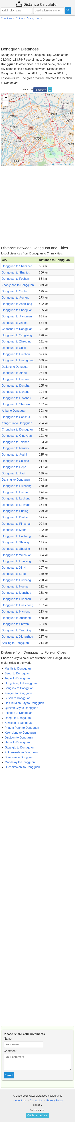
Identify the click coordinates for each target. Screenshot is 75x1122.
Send (9, 1075)
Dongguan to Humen (15, 379)
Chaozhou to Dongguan (17, 329)
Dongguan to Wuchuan (16, 555)
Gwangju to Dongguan (19, 747)
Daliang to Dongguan (15, 366)
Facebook (40, 89)
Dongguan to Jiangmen (17, 316)
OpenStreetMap (66, 164)
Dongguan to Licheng (15, 391)
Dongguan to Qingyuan (17, 435)
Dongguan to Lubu (14, 573)
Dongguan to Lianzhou (16, 592)
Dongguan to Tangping (16, 630)
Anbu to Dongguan (14, 410)
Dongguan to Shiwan (15, 624)
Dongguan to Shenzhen (17, 266)
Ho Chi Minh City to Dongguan (24, 703)
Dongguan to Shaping (16, 548)
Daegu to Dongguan (18, 717)
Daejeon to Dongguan (19, 737)
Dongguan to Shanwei (16, 404)
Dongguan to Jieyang (15, 297)
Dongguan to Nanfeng (16, 611)
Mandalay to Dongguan (20, 762)
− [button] (6, 103)
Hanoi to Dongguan (17, 742)
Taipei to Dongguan (17, 678)
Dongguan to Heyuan (15, 586)
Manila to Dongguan (18, 668)
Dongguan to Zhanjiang (17, 303)
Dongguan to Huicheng (17, 485)
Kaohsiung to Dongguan (20, 732)
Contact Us (36, 1100)
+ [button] (6, 98)
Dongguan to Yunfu (14, 291)
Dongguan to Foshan (15, 278)
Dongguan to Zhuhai (15, 322)
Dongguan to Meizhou (16, 448)
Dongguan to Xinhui (14, 372)
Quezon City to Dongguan (21, 707)
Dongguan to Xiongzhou (17, 636)
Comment (10, 1050)
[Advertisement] (37, 34)
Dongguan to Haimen (15, 492)
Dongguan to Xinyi (14, 567)
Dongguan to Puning (15, 511)
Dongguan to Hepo (14, 467)
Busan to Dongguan (17, 698)
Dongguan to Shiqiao (15, 460)
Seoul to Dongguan (17, 673)
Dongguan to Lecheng (16, 498)
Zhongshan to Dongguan (18, 285)
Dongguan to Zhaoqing (16, 341)
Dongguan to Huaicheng (17, 605)
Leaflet (52, 164)
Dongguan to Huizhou (16, 354)
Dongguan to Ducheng (16, 580)
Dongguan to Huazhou (16, 599)
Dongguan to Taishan (15, 442)
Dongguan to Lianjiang (16, 561)
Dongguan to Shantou (16, 272)
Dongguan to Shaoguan (17, 310)
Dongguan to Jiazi (13, 473)
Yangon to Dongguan (18, 693)
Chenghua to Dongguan (17, 429)
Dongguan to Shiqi (14, 347)
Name (8, 1038)
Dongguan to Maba (14, 529)
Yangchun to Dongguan (17, 423)
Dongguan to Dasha (15, 517)
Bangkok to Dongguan (19, 688)
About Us (20, 1100)
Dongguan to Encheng (16, 536)
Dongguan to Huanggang (18, 360)
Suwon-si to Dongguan (19, 757)
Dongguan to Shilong (15, 542)
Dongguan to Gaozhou (16, 398)
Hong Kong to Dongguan (21, 683)
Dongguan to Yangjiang (17, 335)
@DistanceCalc (37, 1115)
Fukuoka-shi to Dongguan (21, 752)
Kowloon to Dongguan (19, 722)
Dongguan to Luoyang (16, 504)
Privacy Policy (54, 1100)
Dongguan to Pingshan (16, 523)
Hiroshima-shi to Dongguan (22, 767)
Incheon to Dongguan (19, 712)
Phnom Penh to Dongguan (22, 727)
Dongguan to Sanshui (16, 417)
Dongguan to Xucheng (16, 617)
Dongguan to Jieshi (14, 454)
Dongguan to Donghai (16, 385)
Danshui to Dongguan (16, 479)
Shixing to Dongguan (15, 642)
